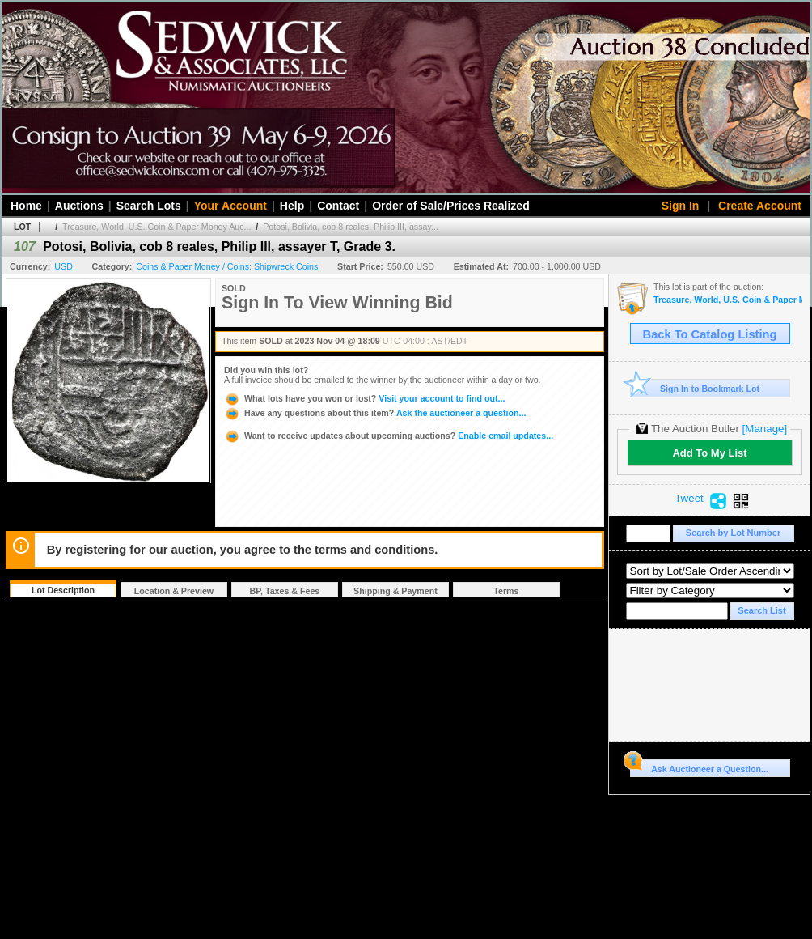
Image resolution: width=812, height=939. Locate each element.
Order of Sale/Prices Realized (451, 205)
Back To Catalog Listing (710, 334)
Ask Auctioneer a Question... (699, 766)
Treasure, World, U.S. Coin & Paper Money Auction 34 (727, 299)
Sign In (681, 205)
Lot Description (63, 590)
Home (26, 205)
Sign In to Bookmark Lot (695, 388)
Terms (505, 591)
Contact (338, 205)
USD (63, 266)
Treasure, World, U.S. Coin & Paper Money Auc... (156, 227)
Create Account (759, 205)
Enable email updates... (388, 435)
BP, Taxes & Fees (285, 591)
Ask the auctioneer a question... (375, 413)
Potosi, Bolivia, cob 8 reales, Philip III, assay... (350, 227)
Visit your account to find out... (364, 398)
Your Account (230, 205)
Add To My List (709, 453)
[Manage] (764, 429)
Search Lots (148, 205)
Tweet (689, 498)
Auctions (79, 205)
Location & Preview (174, 591)
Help (292, 205)
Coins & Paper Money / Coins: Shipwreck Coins (227, 266)
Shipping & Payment (395, 591)
